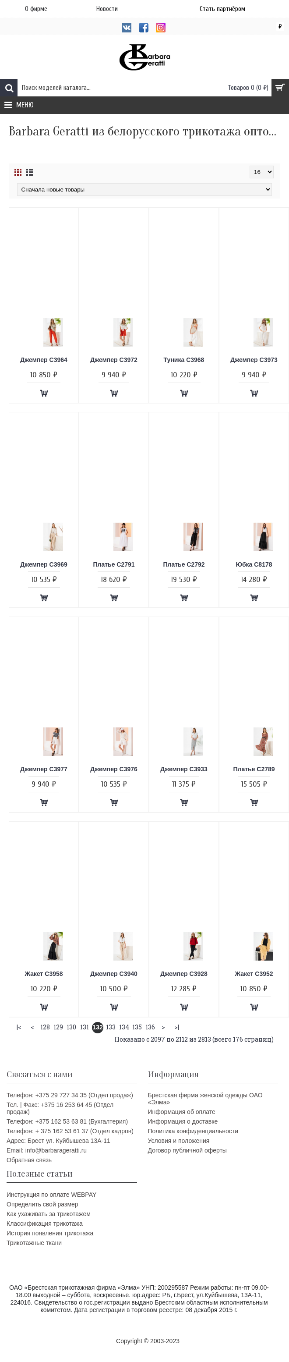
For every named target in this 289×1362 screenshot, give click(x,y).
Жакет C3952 (254, 973)
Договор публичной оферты (187, 1150)
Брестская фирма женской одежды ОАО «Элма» (205, 1099)
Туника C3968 (184, 359)
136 (150, 1027)
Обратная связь (29, 1159)
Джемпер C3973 (254, 359)
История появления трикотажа (50, 1233)
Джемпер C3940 (113, 973)
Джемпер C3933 (184, 769)
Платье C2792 (183, 564)
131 (84, 1027)
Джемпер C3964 (43, 359)
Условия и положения (179, 1140)
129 (58, 1027)
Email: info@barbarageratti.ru (47, 1150)
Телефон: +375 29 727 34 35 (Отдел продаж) (70, 1095)
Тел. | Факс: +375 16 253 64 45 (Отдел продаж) (60, 1108)
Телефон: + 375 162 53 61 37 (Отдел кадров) (70, 1131)
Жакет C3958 (44, 973)
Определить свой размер (42, 1204)
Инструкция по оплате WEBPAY (51, 1194)
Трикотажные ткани (34, 1242)
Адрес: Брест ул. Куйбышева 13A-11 (58, 1140)
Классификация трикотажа (45, 1223)
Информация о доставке (183, 1121)
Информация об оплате (181, 1111)
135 (137, 1027)
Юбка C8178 (254, 564)
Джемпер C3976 (113, 769)
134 (124, 1027)
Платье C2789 (254, 769)
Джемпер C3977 (43, 769)
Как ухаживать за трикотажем (49, 1213)
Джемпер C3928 (184, 973)
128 (45, 1027)
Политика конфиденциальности (193, 1131)
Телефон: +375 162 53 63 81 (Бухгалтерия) (67, 1121)
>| (176, 1027)
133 (111, 1027)
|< (19, 1027)
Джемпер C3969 (43, 564)
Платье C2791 (113, 564)
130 (71, 1027)
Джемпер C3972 (113, 359)
